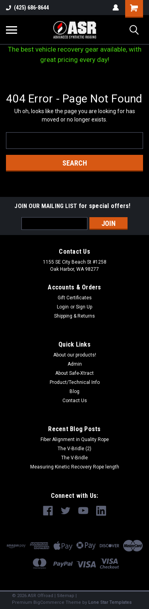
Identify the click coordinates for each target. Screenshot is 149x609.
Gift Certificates (75, 298)
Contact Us (74, 400)
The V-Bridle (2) (74, 448)
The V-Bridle (74, 458)
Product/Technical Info (75, 382)
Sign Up (84, 307)
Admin (75, 364)
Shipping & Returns (74, 316)
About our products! (74, 355)
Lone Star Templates (110, 602)
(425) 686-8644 (27, 7)
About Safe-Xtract (74, 373)
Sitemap (65, 595)
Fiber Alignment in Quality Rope (75, 439)
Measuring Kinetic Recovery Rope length (74, 467)
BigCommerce (48, 602)
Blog (74, 391)
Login (63, 307)
